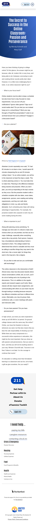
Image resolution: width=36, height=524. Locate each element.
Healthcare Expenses (9, 474)
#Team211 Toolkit (18, 404)
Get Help (18, 389)
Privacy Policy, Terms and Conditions (18, 519)
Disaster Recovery (9, 445)
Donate (18, 400)
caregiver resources (18, 434)
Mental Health (8, 476)
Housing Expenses (9, 454)
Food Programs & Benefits (11, 465)
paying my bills (18, 430)
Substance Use (8, 479)
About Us (18, 396)
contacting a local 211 (18, 438)
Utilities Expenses (9, 456)
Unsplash (22, 160)
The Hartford (18, 499)
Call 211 (26, 4)
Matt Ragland (12, 160)
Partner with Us (18, 392)
